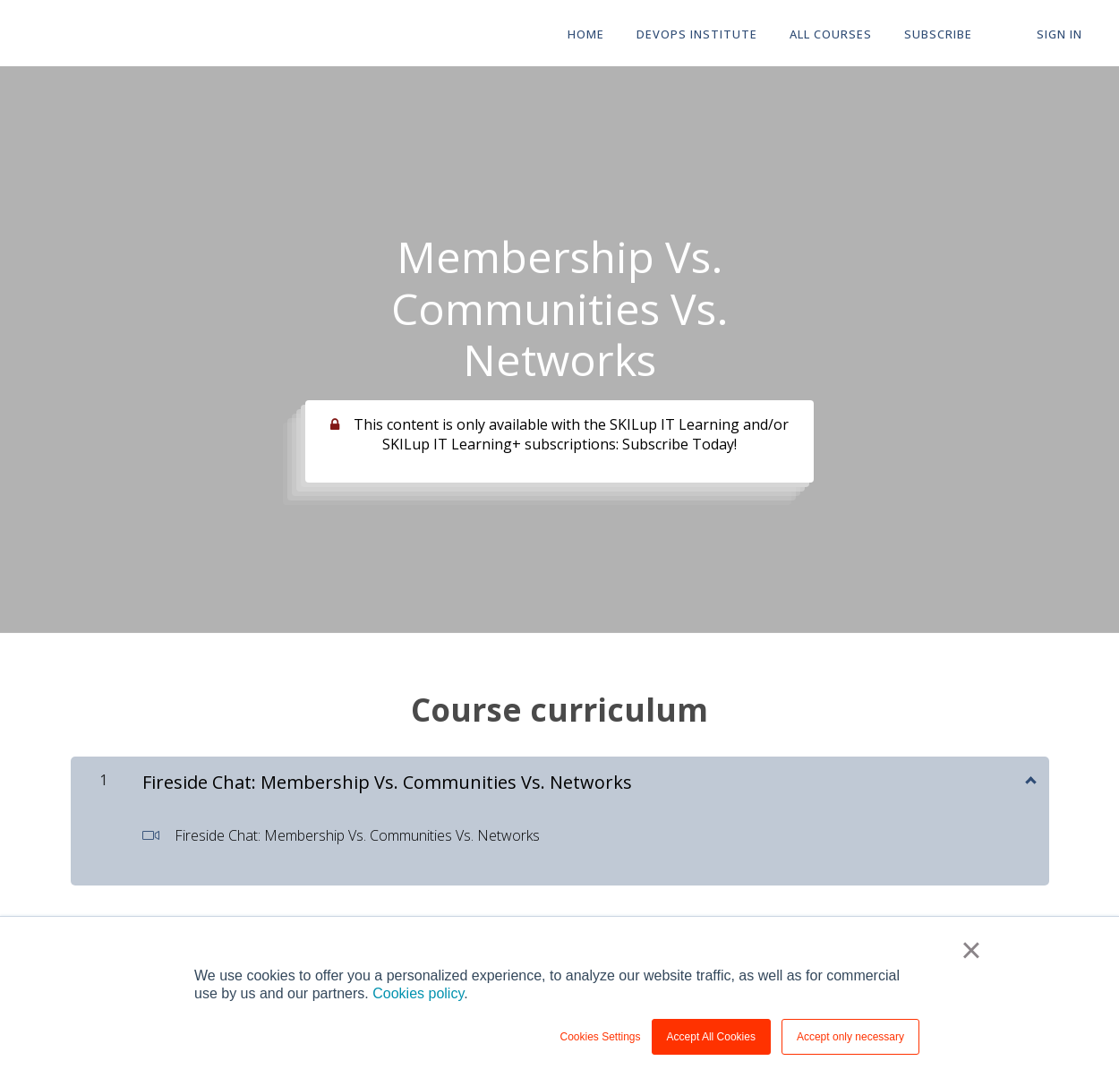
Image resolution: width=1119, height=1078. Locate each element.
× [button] (971, 950)
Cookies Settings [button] (600, 1037)
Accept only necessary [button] (850, 1037)
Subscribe (938, 34)
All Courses (831, 34)
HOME (586, 34)
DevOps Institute (696, 34)
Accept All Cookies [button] (711, 1037)
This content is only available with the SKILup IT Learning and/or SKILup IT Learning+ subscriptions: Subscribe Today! (571, 434)
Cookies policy (418, 993)
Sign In (1059, 34)
